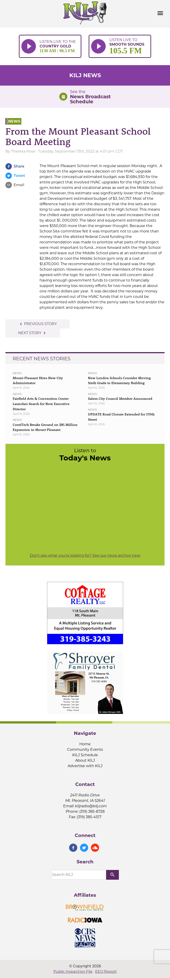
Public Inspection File (72, 971)
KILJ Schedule (85, 755)
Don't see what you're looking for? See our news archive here (85, 555)
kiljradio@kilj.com (91, 806)
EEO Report (106, 971)
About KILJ (85, 760)
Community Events (85, 749)
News (14, 121)
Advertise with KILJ (85, 766)
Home (85, 744)
